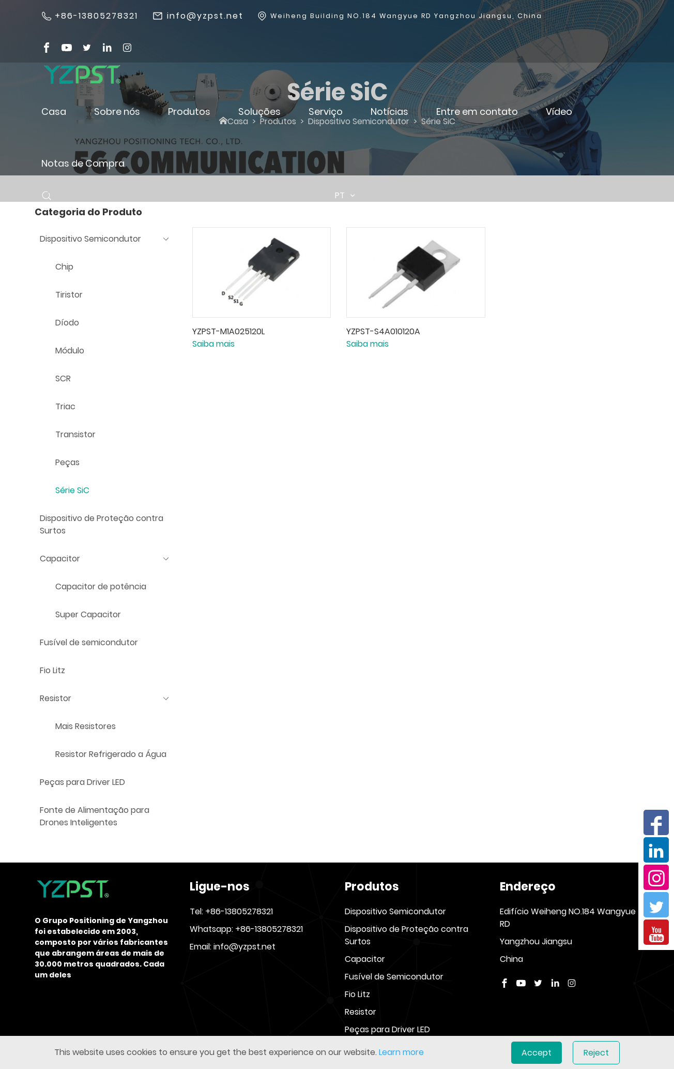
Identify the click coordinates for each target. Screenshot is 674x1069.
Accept (537, 1053)
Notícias (389, 111)
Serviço (326, 111)
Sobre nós (117, 111)
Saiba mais (213, 344)
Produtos (189, 111)
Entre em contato (477, 111)
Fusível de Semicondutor (394, 977)
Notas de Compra (83, 163)
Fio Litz (357, 994)
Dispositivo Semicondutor (395, 911)
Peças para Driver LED (387, 1029)
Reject (596, 1053)
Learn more (401, 1052)
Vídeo (559, 111)
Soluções (259, 111)
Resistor (360, 1012)
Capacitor (365, 959)
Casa (53, 111)
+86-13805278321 (96, 16)
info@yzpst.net (205, 16)
